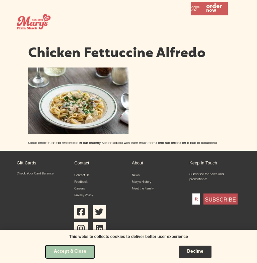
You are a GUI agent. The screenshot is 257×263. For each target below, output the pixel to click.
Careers (80, 189)
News (136, 175)
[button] (209, 9)
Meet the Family (143, 189)
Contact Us (82, 175)
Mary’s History (142, 182)
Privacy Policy (84, 196)
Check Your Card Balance (35, 173)
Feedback (81, 182)
